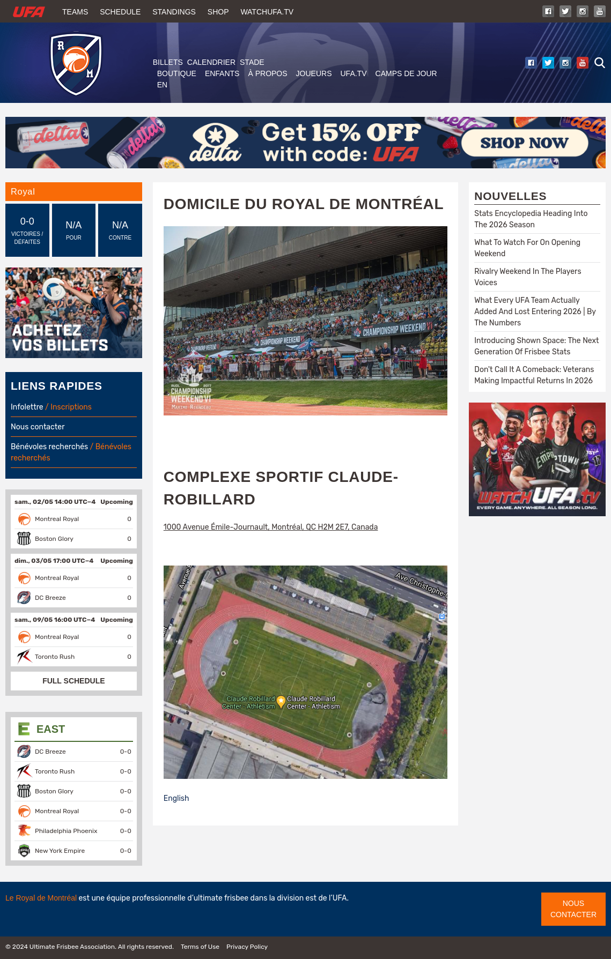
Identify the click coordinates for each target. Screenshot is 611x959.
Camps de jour (406, 73)
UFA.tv (354, 73)
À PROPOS (267, 73)
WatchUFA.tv (266, 12)
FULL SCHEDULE (73, 680)
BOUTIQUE (176, 73)
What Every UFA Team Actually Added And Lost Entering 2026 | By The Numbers (534, 312)
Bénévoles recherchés (49, 446)
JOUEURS (314, 73)
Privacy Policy (247, 946)
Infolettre (27, 407)
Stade (252, 62)
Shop (218, 12)
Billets (168, 62)
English (176, 798)
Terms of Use (200, 946)
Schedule (120, 12)
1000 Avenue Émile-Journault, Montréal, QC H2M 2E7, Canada (271, 527)
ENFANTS (222, 73)
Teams (75, 12)
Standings (174, 12)
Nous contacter (37, 427)
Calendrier (211, 62)
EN (162, 84)
